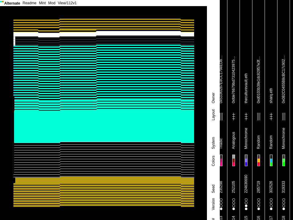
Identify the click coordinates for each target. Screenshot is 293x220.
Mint (42, 3)
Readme (29, 3)
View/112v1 (67, 3)
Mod (51, 3)
